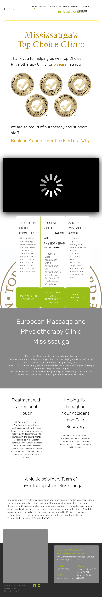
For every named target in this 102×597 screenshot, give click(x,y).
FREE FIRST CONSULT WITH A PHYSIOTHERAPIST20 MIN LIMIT (53, 297)
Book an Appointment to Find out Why (50, 140)
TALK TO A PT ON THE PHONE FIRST (28, 297)
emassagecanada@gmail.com (70, 578)
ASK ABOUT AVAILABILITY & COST (77, 297)
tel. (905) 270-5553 (71, 12)
